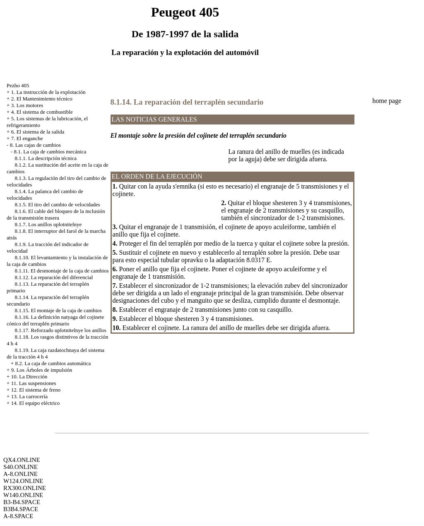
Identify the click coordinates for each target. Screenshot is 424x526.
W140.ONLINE (23, 495)
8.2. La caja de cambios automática (53, 363)
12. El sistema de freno (36, 390)
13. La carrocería (29, 396)
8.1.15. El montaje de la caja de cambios (58, 310)
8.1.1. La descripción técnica (46, 158)
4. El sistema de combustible (42, 112)
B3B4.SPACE (20, 509)
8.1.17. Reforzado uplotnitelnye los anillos (60, 330)
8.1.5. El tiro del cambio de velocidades (57, 204)
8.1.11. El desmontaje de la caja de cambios (62, 271)
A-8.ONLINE (20, 474)
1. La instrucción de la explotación (48, 92)
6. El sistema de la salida (38, 132)
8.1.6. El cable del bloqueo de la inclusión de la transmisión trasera (56, 214)
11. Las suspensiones (33, 383)
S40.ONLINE (20, 467)
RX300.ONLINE (24, 488)
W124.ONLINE (23, 481)
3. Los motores (27, 105)
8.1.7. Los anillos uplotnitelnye (48, 224)
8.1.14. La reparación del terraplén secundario (187, 102)
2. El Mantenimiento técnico (41, 99)
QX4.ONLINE (21, 460)
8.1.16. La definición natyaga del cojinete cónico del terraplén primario (55, 320)
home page (386, 100)
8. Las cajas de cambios (35, 145)
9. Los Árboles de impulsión (41, 370)
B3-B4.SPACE (21, 502)
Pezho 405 (18, 85)
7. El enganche (27, 138)
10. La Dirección (29, 376)
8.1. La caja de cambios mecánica (50, 151)
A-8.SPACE (18, 516)
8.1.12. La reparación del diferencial (54, 277)
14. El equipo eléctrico (35, 403)
